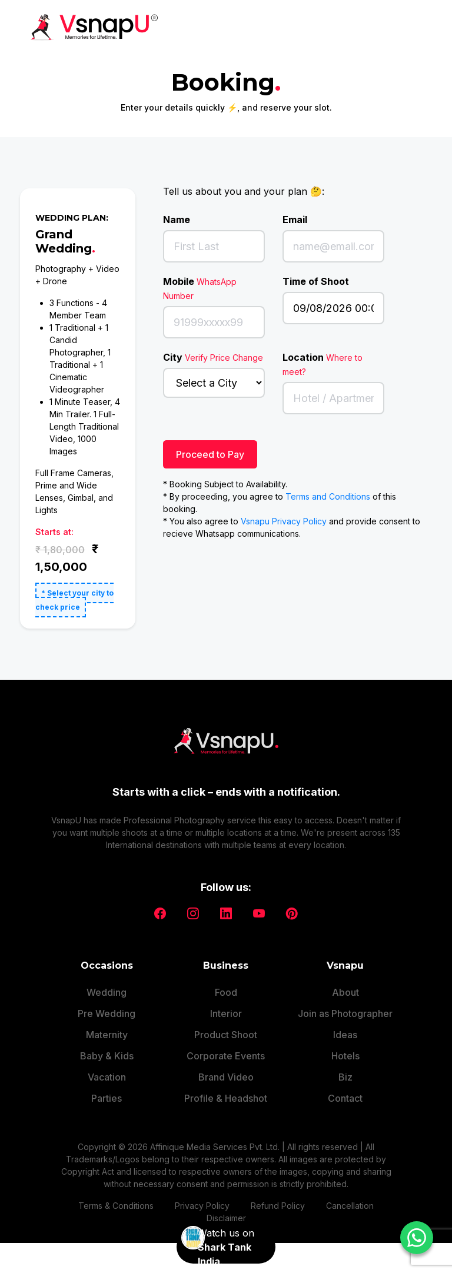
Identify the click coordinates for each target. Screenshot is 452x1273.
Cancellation (350, 1198)
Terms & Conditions (116, 1198)
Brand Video (226, 1069)
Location (322, 364)
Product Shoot (225, 1027)
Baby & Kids (107, 1048)
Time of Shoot (315, 281)
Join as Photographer (345, 1006)
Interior (226, 1006)
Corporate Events (226, 1048)
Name (176, 219)
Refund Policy (278, 1198)
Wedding (107, 985)
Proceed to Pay (210, 454)
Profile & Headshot (225, 1090)
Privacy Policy (202, 1198)
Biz (345, 1069)
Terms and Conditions (327, 496)
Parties (106, 1090)
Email (294, 219)
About (345, 985)
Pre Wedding (106, 1006)
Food (226, 985)
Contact (345, 1090)
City (213, 357)
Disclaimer (226, 1210)
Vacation (107, 1069)
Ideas (345, 1027)
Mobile (200, 288)
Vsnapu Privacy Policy (284, 521)
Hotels (345, 1048)
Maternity (107, 1027)
